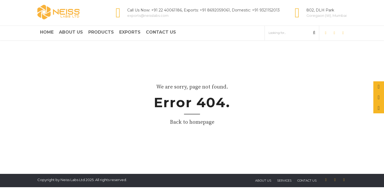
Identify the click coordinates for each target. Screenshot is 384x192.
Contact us (307, 180)
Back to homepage (192, 122)
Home (47, 32)
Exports (130, 32)
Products (101, 32)
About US (263, 180)
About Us (71, 32)
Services (284, 180)
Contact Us (161, 32)
